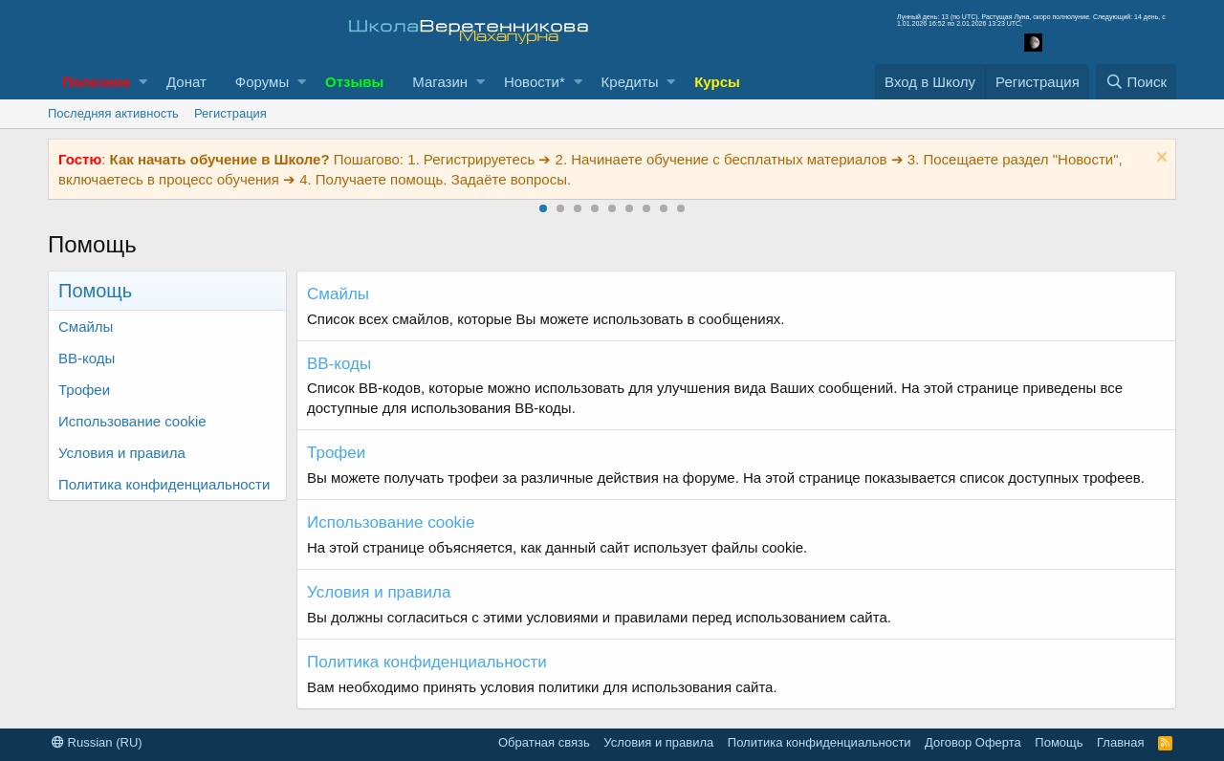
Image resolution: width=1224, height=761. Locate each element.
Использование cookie (132, 421)
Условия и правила (122, 453)
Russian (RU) (97, 742)
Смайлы (85, 326)
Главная (1120, 742)
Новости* (534, 82)
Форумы (262, 82)
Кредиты (630, 82)
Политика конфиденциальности (164, 484)
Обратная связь (544, 742)
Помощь (1058, 742)
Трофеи (84, 389)
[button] (143, 81)
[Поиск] (1136, 81)
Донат (186, 82)
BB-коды (86, 358)
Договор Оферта (973, 742)
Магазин (440, 82)
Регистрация (230, 113)
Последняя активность (113, 113)
